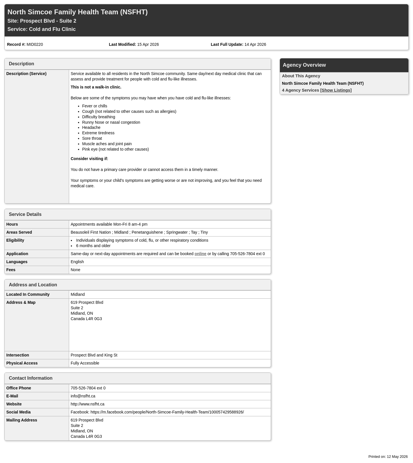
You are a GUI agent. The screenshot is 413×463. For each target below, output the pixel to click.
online (200, 253)
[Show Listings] (336, 90)
